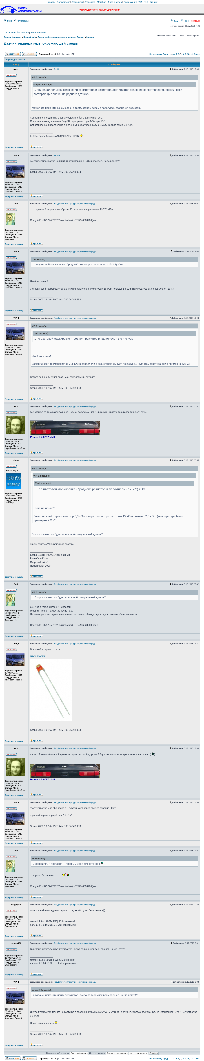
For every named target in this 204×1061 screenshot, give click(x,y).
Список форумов (12, 37)
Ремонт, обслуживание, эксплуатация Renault (61, 37)
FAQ (174, 21)
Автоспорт (89, 2)
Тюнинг (153, 2)
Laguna (90, 37)
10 (188, 54)
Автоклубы (77, 2)
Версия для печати (15, 59)
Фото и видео (115, 2)
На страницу (155, 54)
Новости (51, 2)
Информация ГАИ (133, 2)
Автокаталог (63, 2)
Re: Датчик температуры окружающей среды (75, 203)
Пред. (165, 54)
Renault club (29, 37)
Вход (8, 21)
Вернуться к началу (14, 147)
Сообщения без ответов (16, 32)
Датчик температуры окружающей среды (41, 43)
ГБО (146, 2)
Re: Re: (57, 69)
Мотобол (101, 2)
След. (197, 54)
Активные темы (39, 32)
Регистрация (21, 21)
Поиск (185, 21)
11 (192, 54)
